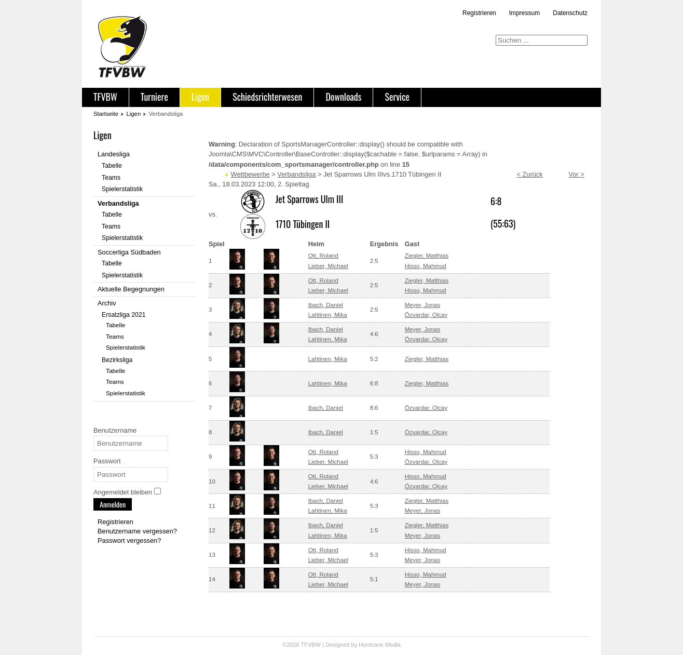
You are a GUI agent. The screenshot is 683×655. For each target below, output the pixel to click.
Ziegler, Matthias (426, 255)
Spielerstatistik (122, 189)
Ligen (200, 96)
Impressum (524, 13)
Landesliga (114, 154)
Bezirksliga (117, 360)
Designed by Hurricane (355, 644)
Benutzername (114, 430)
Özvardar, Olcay (426, 315)
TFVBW (105, 96)
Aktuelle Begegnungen (131, 289)
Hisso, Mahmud (425, 266)
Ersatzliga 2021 (124, 314)
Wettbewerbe (250, 174)
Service (397, 96)
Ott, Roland (323, 255)
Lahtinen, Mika (327, 315)
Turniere (154, 96)
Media (393, 644)
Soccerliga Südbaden (129, 252)
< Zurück (529, 174)
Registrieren (479, 13)
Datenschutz (570, 13)
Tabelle (112, 165)
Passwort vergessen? (129, 540)
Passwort (107, 461)
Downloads (343, 96)
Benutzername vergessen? (137, 531)
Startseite (105, 114)
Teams (111, 177)
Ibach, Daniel (325, 305)
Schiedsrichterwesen (267, 96)
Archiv (107, 303)
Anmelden (113, 504)
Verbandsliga (118, 203)
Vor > (576, 174)
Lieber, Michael (328, 266)
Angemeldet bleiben (122, 492)
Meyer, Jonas (423, 305)
